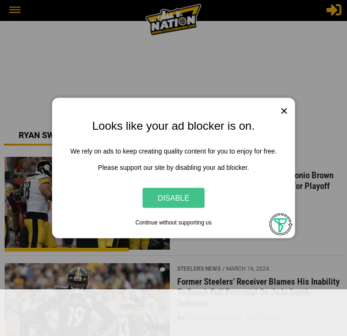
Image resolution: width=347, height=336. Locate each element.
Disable (173, 197)
